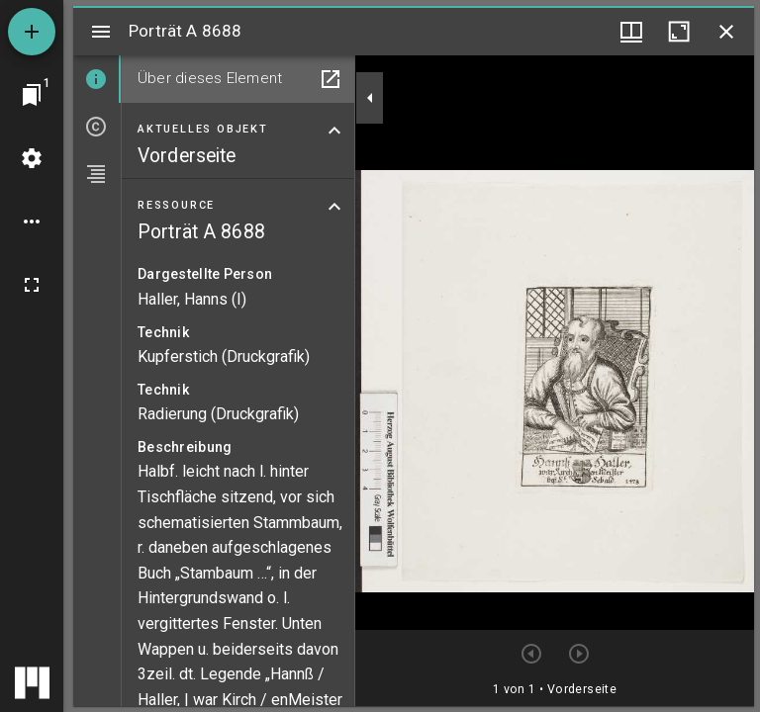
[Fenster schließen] (726, 31)
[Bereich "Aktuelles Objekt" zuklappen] (334, 130)
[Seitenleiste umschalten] (101, 31)
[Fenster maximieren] (679, 31)
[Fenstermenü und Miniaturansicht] (631, 31)
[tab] (97, 79)
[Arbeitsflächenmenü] (31, 158)
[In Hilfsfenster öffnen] (330, 79)
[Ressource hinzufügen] (31, 31)
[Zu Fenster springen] (31, 95)
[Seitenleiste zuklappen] (370, 98)
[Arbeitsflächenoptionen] (31, 221)
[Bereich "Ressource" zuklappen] (334, 207)
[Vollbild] (31, 285)
